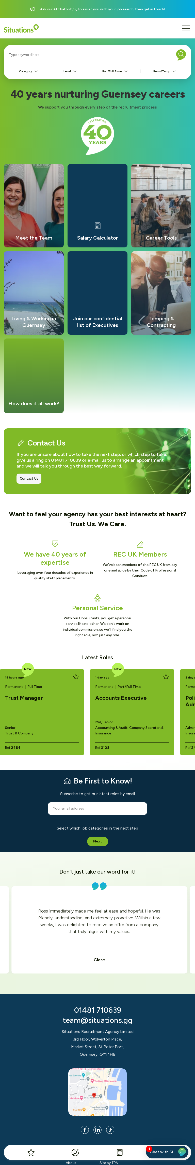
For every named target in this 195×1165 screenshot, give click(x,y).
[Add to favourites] (76, 677)
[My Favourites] (31, 1152)
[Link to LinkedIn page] (97, 1130)
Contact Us (29, 478)
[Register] (75, 1152)
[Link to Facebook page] (85, 1130)
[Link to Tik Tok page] (110, 1130)
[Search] (181, 55)
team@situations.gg (98, 1020)
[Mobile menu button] (186, 28)
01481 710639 (97, 1010)
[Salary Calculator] (120, 1152)
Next (97, 841)
